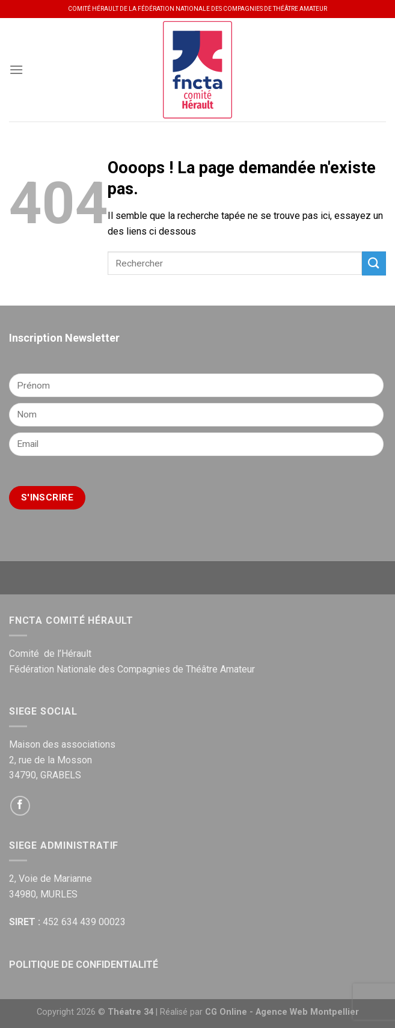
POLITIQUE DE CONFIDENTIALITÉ (83, 964)
